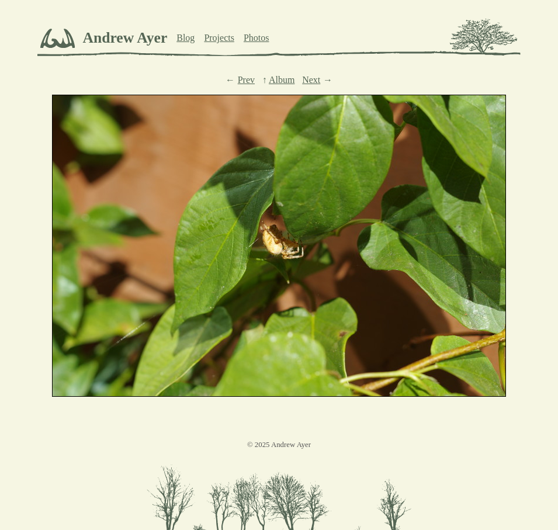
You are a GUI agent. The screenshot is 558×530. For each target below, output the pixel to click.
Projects (219, 38)
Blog (185, 38)
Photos (256, 38)
